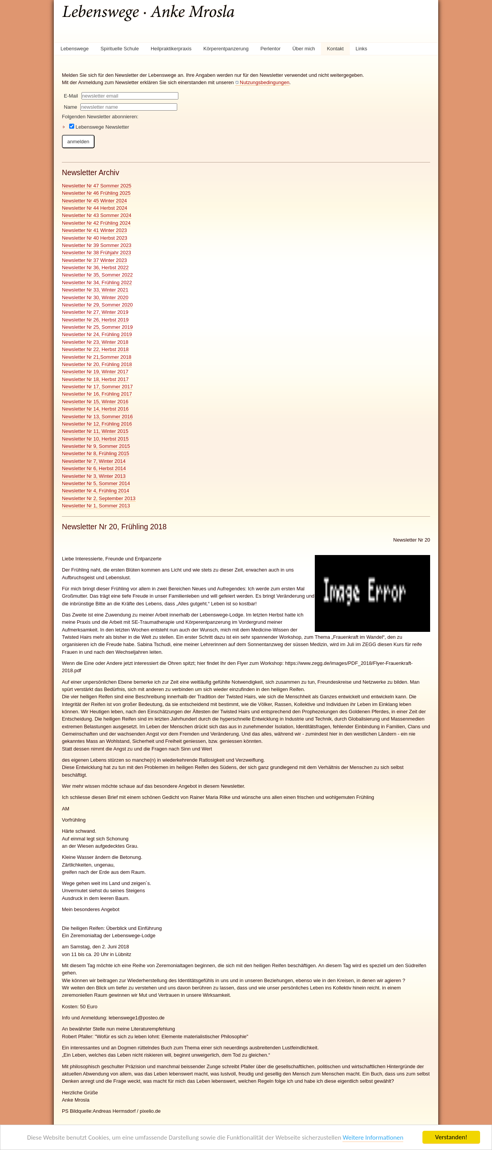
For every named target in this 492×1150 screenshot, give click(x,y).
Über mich (304, 48)
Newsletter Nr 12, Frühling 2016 (97, 424)
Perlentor (271, 48)
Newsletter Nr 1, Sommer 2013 (96, 506)
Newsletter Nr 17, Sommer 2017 (97, 386)
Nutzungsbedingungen (264, 82)
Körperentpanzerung (226, 48)
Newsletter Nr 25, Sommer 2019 (97, 327)
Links (361, 48)
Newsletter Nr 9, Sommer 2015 (96, 446)
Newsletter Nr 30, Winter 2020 (95, 297)
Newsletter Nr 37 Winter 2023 (94, 260)
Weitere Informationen (372, 1137)
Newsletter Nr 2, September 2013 (99, 498)
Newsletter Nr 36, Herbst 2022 (95, 267)
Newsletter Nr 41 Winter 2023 (94, 230)
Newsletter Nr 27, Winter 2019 (95, 312)
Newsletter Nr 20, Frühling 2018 (97, 364)
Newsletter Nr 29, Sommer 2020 (97, 305)
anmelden (78, 141)
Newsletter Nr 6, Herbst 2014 (94, 468)
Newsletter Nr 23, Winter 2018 (95, 342)
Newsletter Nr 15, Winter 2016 (95, 401)
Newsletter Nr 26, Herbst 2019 (95, 320)
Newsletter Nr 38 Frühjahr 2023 (96, 252)
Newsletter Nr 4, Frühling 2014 (95, 491)
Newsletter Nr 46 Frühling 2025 (96, 193)
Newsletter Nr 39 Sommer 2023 (96, 245)
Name (70, 107)
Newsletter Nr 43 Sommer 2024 (96, 215)
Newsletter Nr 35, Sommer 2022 (97, 275)
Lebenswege (74, 48)
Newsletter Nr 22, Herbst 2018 (95, 349)
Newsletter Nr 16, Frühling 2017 (97, 394)
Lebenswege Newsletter (99, 127)
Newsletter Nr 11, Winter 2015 (95, 431)
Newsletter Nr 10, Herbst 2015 (95, 439)
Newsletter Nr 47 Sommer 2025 (96, 186)
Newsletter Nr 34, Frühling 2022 (97, 282)
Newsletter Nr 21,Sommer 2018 (96, 357)
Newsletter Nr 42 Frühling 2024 (96, 223)
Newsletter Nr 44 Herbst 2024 (94, 208)
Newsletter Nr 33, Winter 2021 (95, 290)
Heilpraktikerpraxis (171, 48)
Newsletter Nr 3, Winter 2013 (94, 476)
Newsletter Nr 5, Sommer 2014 (96, 483)
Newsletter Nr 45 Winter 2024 (94, 201)
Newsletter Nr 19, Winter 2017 (95, 371)
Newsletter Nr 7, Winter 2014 (94, 461)
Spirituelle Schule (120, 48)
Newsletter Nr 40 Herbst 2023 (94, 238)
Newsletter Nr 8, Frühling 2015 (95, 453)
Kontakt (335, 48)
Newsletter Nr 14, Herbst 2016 (95, 409)
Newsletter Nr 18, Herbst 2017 (95, 379)
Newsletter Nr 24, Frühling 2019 (97, 334)
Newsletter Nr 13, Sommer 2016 (97, 416)
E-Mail (71, 96)
